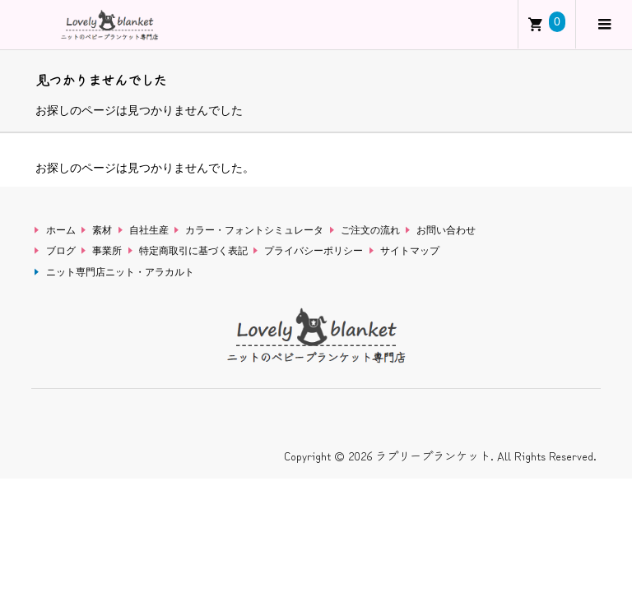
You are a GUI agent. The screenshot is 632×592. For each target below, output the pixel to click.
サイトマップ (409, 251)
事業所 (107, 251)
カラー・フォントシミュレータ (254, 230)
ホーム (61, 230)
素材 (102, 230)
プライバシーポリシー (313, 251)
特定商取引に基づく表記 (193, 251)
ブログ (61, 251)
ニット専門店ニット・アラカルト (120, 272)
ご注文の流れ (370, 230)
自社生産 (149, 230)
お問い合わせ (446, 230)
